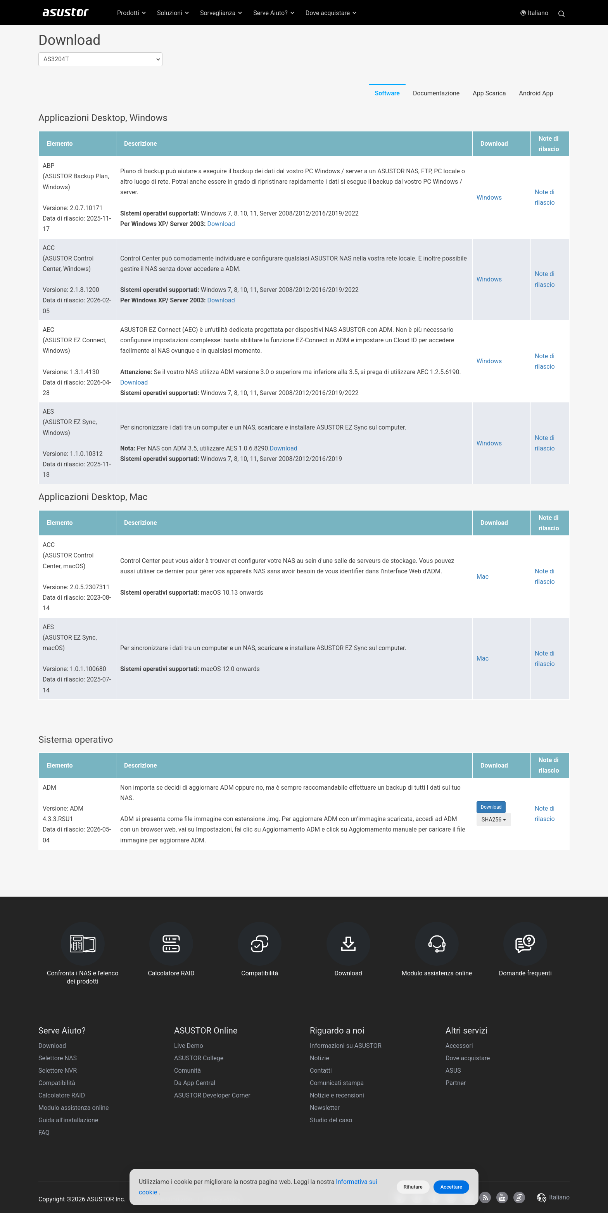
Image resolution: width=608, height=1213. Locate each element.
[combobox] (100, 59)
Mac (483, 576)
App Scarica (489, 93)
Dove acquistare (468, 1058)
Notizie (319, 1058)
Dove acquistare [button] (332, 13)
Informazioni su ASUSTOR (346, 1045)
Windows (489, 197)
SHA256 (494, 819)
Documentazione (436, 93)
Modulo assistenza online (73, 1107)
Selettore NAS (57, 1058)
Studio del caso (331, 1120)
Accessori (459, 1045)
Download (221, 224)
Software (387, 93)
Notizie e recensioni (337, 1095)
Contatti (321, 1070)
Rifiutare (413, 1187)
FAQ (44, 1132)
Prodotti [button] (132, 13)
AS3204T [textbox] (56, 59)
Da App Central (194, 1083)
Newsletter (325, 1107)
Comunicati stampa (337, 1083)
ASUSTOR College (198, 1058)
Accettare (451, 1187)
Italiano (534, 13)
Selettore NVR (57, 1070)
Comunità (187, 1070)
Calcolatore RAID (61, 1095)
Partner (456, 1083)
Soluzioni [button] (173, 13)
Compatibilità (56, 1083)
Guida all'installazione (68, 1120)
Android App (536, 93)
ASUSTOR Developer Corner (212, 1095)
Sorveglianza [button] (221, 13)
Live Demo (188, 1045)
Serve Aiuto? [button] (274, 13)
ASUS (453, 1070)
